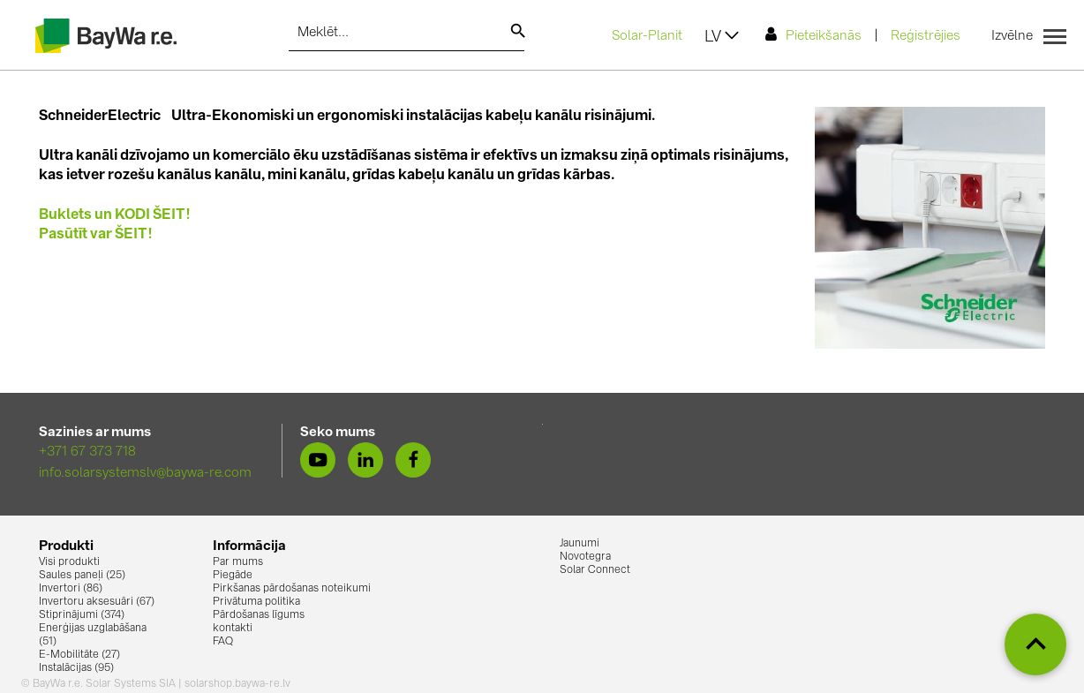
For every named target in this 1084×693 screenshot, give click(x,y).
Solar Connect (595, 570)
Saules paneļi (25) (82, 575)
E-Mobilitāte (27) (79, 655)
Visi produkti (69, 562)
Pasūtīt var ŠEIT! (96, 235)
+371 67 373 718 (87, 452)
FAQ (223, 642)
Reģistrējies (925, 36)
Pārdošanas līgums (259, 615)
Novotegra (585, 557)
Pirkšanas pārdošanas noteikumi (292, 589)
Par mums (238, 562)
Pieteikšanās (813, 34)
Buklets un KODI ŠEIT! (115, 215)
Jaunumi (579, 544)
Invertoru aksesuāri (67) (96, 602)
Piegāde (232, 575)
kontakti (232, 628)
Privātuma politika (256, 602)
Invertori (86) (70, 589)
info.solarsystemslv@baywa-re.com (145, 473)
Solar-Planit (647, 36)
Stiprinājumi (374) (81, 615)
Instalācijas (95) (76, 668)
